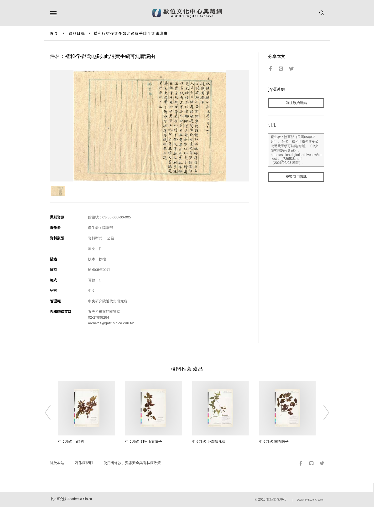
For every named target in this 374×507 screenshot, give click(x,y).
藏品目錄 (77, 33)
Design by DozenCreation (310, 499)
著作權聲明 (84, 463)
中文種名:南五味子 (274, 442)
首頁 (54, 33)
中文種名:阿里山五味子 (143, 442)
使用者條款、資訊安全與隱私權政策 (132, 463)
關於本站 (57, 463)
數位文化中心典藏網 (187, 13)
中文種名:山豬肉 (71, 442)
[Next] (322, 412)
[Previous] (52, 412)
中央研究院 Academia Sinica (71, 499)
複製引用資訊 (296, 177)
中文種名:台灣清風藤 (208, 442)
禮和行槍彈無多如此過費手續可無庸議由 (131, 33)
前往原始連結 (296, 103)
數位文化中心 (276, 499)
